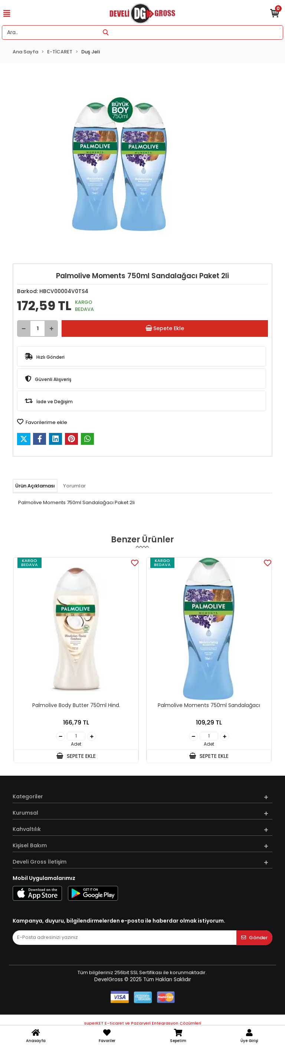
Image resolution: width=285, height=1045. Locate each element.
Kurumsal (25, 812)
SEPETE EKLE (76, 756)
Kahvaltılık (27, 829)
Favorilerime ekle (42, 422)
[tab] (35, 486)
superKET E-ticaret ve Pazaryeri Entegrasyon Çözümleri (142, 1023)
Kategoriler (28, 796)
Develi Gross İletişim (39, 861)
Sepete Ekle (164, 328)
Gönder (254, 937)
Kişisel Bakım (30, 845)
